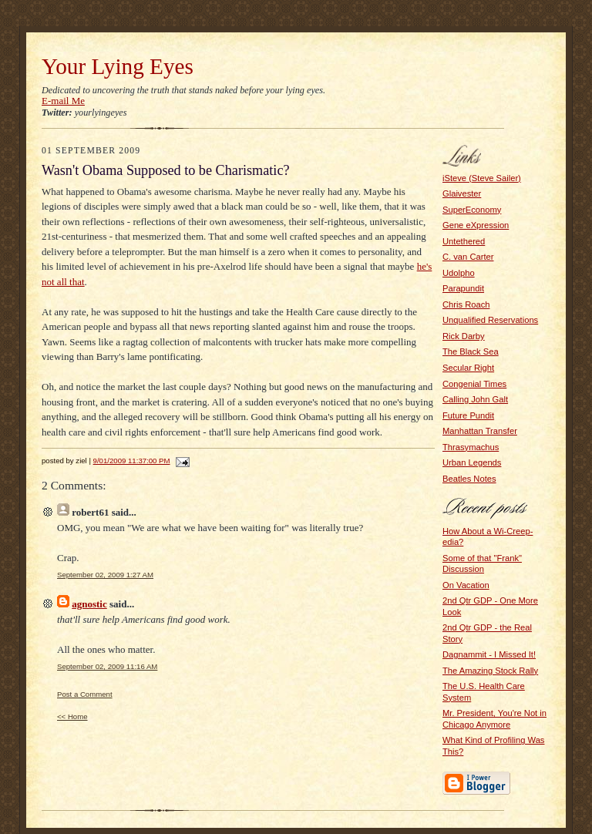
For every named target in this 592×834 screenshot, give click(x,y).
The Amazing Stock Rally (490, 670)
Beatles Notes (469, 478)
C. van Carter (467, 256)
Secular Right (468, 367)
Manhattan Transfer (479, 430)
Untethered (463, 241)
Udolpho (458, 272)
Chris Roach (465, 304)
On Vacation (465, 585)
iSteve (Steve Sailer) (481, 178)
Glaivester (461, 193)
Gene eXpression (475, 225)
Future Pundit (468, 415)
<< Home (72, 716)
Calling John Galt (475, 399)
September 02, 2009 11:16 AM (107, 666)
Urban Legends (471, 462)
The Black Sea (470, 351)
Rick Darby (463, 336)
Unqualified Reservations (490, 320)
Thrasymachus (470, 447)
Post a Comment (85, 694)
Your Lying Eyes (117, 66)
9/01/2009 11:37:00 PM (131, 460)
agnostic (89, 604)
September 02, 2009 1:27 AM (105, 574)
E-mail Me (63, 100)
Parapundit (463, 288)
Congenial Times (474, 383)
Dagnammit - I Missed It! (489, 654)
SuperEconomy (471, 209)
